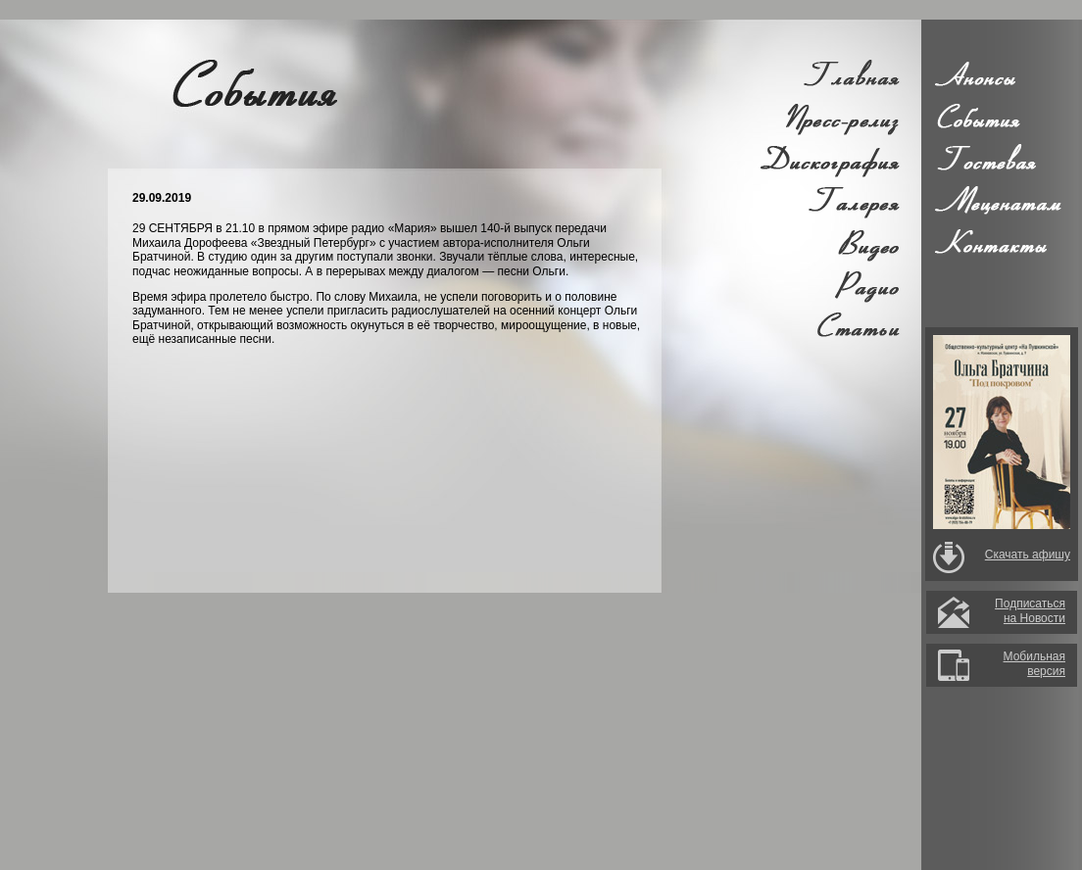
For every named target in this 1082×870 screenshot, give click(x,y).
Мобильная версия (1034, 663)
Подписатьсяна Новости (1030, 610)
